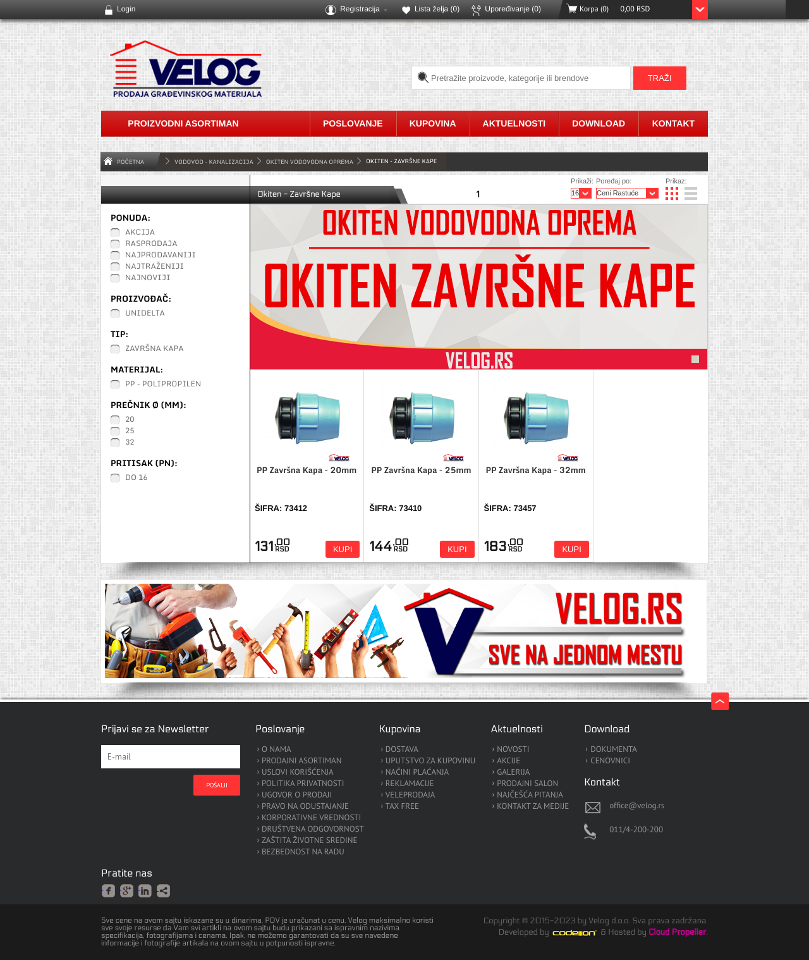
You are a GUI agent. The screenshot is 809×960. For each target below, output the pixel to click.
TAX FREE (402, 806)
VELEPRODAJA (410, 795)
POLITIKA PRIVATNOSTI (303, 784)
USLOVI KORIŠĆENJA (298, 772)
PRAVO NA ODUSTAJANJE (305, 806)
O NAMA (276, 749)
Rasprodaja (151, 244)
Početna (130, 161)
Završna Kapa (154, 349)
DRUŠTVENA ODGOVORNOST (313, 829)
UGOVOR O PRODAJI (297, 795)
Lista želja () (437, 8)
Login (126, 8)
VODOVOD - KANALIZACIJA (213, 161)
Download (598, 123)
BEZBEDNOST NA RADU (303, 852)
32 (130, 442)
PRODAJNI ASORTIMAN (301, 761)
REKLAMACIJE (410, 784)
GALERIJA (513, 772)
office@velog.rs (636, 805)
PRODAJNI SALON (527, 784)
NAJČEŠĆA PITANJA (530, 795)
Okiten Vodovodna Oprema (309, 161)
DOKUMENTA (613, 749)
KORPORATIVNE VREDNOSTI (311, 818)
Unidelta (145, 313)
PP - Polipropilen (163, 384)
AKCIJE (508, 761)
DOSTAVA (402, 749)
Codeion (583, 932)
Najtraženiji (154, 267)
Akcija (140, 233)
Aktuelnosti (514, 123)
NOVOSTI (513, 749)
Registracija (360, 8)
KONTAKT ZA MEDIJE (533, 806)
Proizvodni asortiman (183, 123)
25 (130, 431)
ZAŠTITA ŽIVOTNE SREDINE (309, 841)
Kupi (342, 549)
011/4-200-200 (636, 829)
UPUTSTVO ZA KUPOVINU (430, 761)
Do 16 (136, 478)
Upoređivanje (513, 8)
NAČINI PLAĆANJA (417, 772)
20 (130, 420)
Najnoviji (148, 278)
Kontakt (673, 123)
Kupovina (433, 123)
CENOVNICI (610, 761)
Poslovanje (353, 123)
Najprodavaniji (160, 255)
